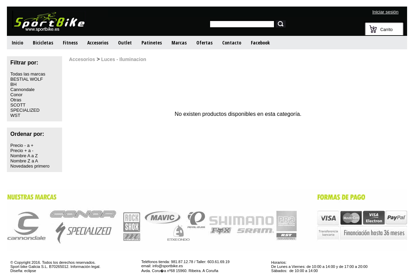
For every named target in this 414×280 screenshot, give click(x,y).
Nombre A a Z (24, 155)
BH (13, 84)
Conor (16, 94)
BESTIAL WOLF (26, 79)
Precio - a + (21, 145)
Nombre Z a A (24, 160)
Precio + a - (21, 150)
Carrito (386, 29)
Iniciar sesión (385, 11)
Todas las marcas (27, 74)
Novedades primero (29, 166)
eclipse (30, 271)
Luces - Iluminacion (123, 59)
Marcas (179, 42)
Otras (15, 99)
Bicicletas (43, 42)
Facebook (260, 42)
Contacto (231, 42)
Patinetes (151, 42)
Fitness (70, 42)
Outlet (125, 42)
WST (15, 115)
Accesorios (97, 42)
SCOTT (18, 105)
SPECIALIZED (25, 110)
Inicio (17, 42)
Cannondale (22, 89)
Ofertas (204, 42)
